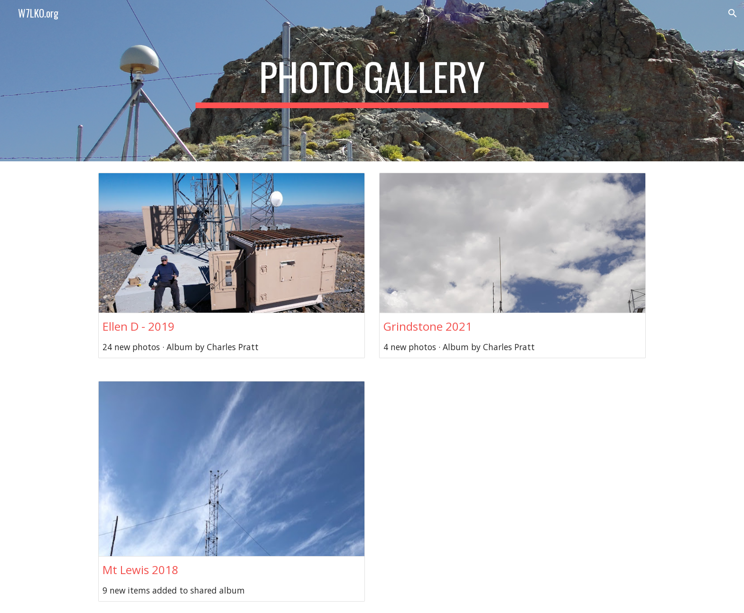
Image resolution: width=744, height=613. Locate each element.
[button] (732, 13)
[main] (372, 80)
